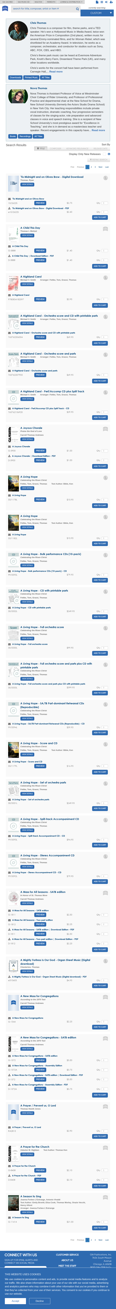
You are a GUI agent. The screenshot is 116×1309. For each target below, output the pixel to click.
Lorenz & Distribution (71, 2)
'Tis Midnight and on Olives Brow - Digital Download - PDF (40, 208)
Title (41, 148)
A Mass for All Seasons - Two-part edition (32, 920)
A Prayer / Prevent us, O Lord (38, 1105)
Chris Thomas (38, 22)
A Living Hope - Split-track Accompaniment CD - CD (38, 836)
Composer (55, 148)
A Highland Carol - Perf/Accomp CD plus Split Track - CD (40, 408)
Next (100, 167)
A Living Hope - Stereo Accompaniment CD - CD (36, 872)
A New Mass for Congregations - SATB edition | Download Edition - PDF (47, 1075)
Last (107, 167)
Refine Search (98, 159)
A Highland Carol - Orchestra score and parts (48, 353)
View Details (27, 184)
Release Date (100, 148)
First (72, 167)
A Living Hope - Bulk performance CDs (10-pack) (50, 554)
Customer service (67, 1254)
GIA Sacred (7, 2)
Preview (40, 203)
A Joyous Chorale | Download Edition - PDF (34, 456)
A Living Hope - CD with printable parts (44, 590)
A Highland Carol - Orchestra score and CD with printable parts (59, 315)
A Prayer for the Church (34, 1146)
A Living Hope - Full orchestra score (42, 627)
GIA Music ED (24, 2)
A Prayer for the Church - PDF (26, 1175)
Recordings (25, 136)
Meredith (51, 2)
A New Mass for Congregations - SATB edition (48, 1037)
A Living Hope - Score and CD (38, 743)
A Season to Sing (30, 1196)
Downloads (15, 77)
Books (13, 136)
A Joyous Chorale (31, 427)
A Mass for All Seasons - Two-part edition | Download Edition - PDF (45, 939)
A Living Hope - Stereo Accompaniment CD (47, 855)
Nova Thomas (38, 88)
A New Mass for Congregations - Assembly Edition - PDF (40, 1084)
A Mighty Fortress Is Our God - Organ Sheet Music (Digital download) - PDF (49, 976)
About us (67, 1260)
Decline (40, 1301)
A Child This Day (30, 227)
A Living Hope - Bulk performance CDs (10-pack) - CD (39, 571)
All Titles (46, 77)
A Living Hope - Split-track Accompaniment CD (49, 819)
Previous (80, 167)
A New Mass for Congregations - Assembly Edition (37, 1065)
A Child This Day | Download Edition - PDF (33, 256)
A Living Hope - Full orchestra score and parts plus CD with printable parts (48, 683)
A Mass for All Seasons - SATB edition (42, 891)
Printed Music (31, 77)
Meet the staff (67, 1265)
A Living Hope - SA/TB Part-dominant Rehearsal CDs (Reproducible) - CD (48, 723)
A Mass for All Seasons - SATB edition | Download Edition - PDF (43, 929)
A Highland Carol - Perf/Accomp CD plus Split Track (52, 391)
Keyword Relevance (77, 148)
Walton (38, 2)
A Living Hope (29, 476)
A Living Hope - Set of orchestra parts (43, 782)
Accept (15, 1301)
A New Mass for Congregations (39, 996)
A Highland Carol (31, 276)
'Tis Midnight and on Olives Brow (28, 198)
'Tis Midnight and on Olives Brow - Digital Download (51, 176)
